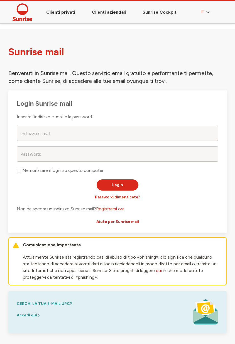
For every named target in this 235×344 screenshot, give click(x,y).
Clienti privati (60, 12)
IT (206, 12)
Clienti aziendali (109, 12)
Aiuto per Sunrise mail (117, 221)
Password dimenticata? (117, 197)
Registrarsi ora (110, 208)
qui (159, 270)
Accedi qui (28, 315)
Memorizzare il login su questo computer (60, 170)
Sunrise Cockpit (160, 12)
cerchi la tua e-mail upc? (44, 303)
